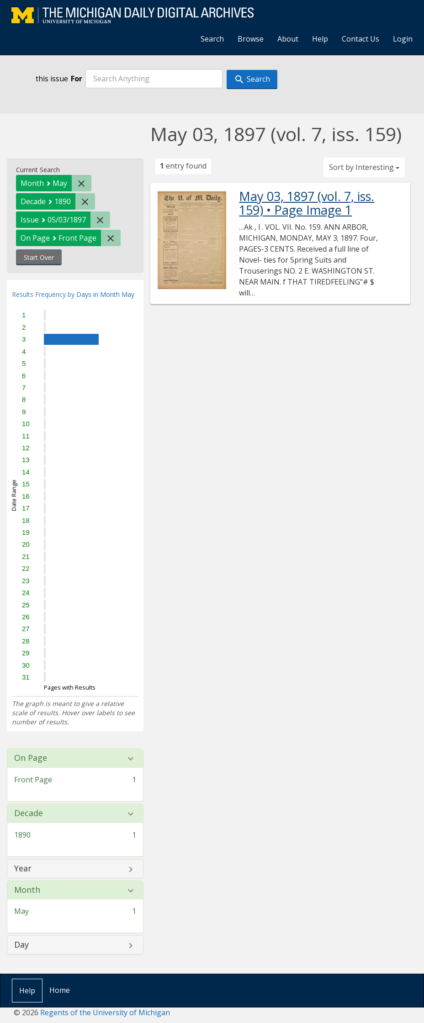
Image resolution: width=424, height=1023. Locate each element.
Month (27, 890)
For (76, 79)
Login (403, 39)
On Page (30, 758)
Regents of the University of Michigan (105, 1012)
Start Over (39, 257)
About (287, 39)
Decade (28, 813)
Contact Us (360, 39)
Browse (251, 39)
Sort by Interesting (364, 167)
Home (59, 990)
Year (23, 868)
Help (320, 39)
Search (212, 39)
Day (21, 944)
